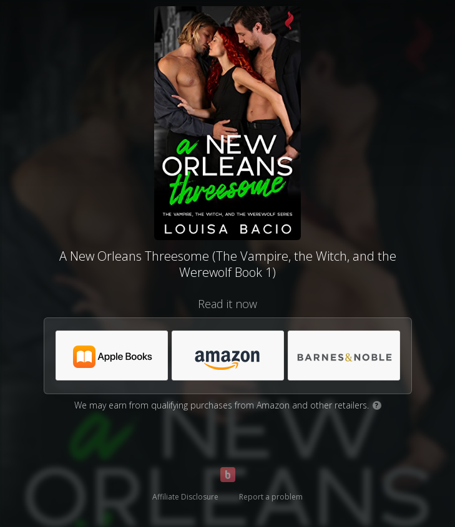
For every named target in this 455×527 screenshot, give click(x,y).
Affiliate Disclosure (185, 496)
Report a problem (271, 496)
